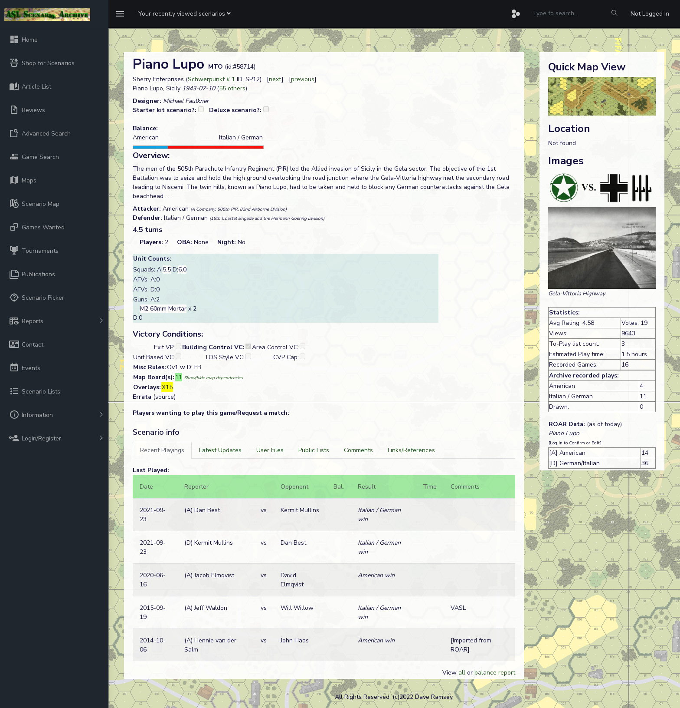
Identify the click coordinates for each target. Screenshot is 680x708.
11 (178, 377)
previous (302, 79)
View (450, 672)
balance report (494, 672)
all (461, 672)
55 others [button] (232, 88)
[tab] (162, 450)
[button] (184, 14)
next (275, 79)
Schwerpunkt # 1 (211, 79)
